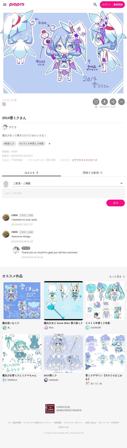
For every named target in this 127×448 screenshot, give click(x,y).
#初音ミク (9, 143)
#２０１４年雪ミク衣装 (32, 143)
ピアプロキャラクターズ (84, 160)
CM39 (14, 215)
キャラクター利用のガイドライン (37, 423)
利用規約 (58, 423)
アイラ (25, 248)
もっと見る (117, 276)
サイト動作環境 (14, 423)
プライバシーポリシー (73, 423)
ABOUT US (63, 427)
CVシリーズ (104, 423)
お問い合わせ (91, 423)
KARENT (115, 423)
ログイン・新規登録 (112, 4)
